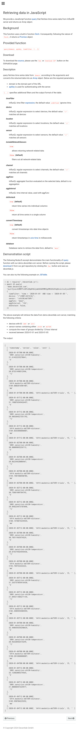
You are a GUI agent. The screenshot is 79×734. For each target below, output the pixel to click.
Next (71, 718)
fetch (37, 34)
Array (35, 78)
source (21, 61)
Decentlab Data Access (41, 4)
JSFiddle (43, 275)
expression (30, 103)
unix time (34, 238)
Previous (9, 718)
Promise (23, 37)
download (7, 266)
